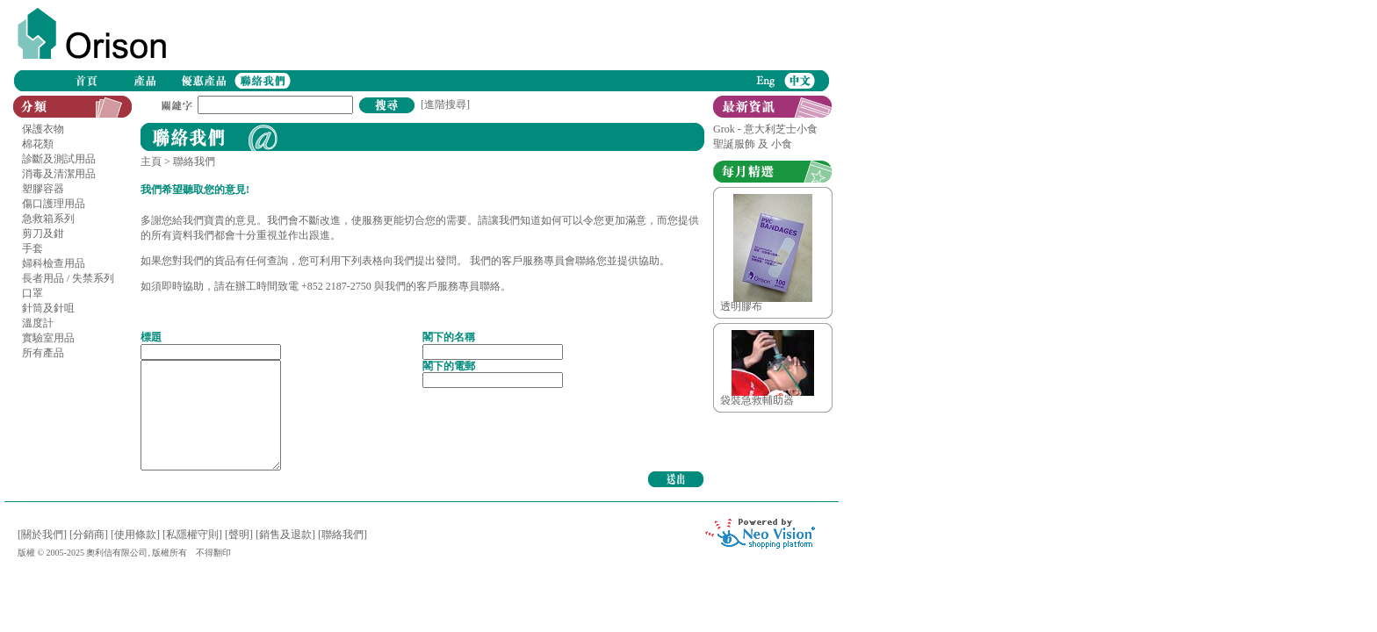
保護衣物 (43, 129)
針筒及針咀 (48, 308)
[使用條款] (135, 534)
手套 (32, 248)
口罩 (32, 293)
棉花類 (38, 144)
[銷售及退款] (285, 534)
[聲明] (239, 534)
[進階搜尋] (445, 104)
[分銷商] (88, 534)
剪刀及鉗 (43, 233)
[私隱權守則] (192, 534)
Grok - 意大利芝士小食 (765, 129)
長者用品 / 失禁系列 (68, 278)
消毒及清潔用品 (59, 174)
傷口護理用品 (53, 204)
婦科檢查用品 (53, 263)
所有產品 (43, 353)
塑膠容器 (43, 189)
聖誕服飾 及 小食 (752, 144)
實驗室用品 (48, 338)
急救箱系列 (48, 218)
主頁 (151, 161)
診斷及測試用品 (59, 159)
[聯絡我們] (342, 534)
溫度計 (38, 323)
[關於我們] (42, 534)
